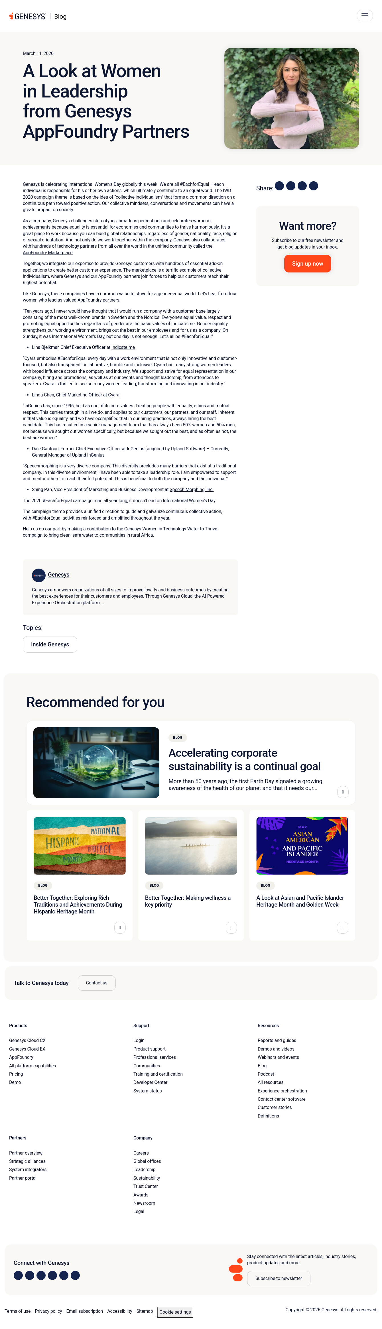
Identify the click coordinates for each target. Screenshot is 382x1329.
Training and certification (158, 1074)
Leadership (144, 1169)
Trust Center (145, 1186)
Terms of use (18, 1311)
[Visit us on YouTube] (63, 1275)
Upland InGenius (88, 455)
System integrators (27, 1169)
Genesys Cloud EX (27, 1049)
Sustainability (146, 1178)
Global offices (147, 1161)
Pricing (16, 1074)
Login (139, 1040)
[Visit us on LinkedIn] (18, 1275)
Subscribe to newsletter (278, 1278)
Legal (138, 1211)
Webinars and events (278, 1057)
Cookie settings (175, 1312)
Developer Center (150, 1082)
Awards (141, 1195)
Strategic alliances (27, 1161)
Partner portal (22, 1178)
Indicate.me (123, 347)
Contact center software (282, 1099)
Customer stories (275, 1107)
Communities (146, 1066)
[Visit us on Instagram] (29, 1275)
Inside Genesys (50, 644)
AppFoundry (21, 1057)
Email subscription (84, 1311)
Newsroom (144, 1203)
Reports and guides (277, 1040)
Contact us (96, 983)
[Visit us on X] (41, 1275)
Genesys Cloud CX (27, 1040)
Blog (262, 1066)
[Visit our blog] (75, 1275)
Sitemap (145, 1311)
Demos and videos (276, 1049)
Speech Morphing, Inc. (192, 489)
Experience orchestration (282, 1091)
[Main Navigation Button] (365, 15)
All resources (270, 1082)
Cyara (113, 395)
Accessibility (119, 1311)
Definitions (268, 1116)
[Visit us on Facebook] (52, 1275)
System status (147, 1091)
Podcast (266, 1074)
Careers (141, 1153)
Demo (15, 1082)
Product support (149, 1049)
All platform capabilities (32, 1066)
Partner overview (25, 1153)
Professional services (154, 1057)
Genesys (58, 574)
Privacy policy (48, 1311)
